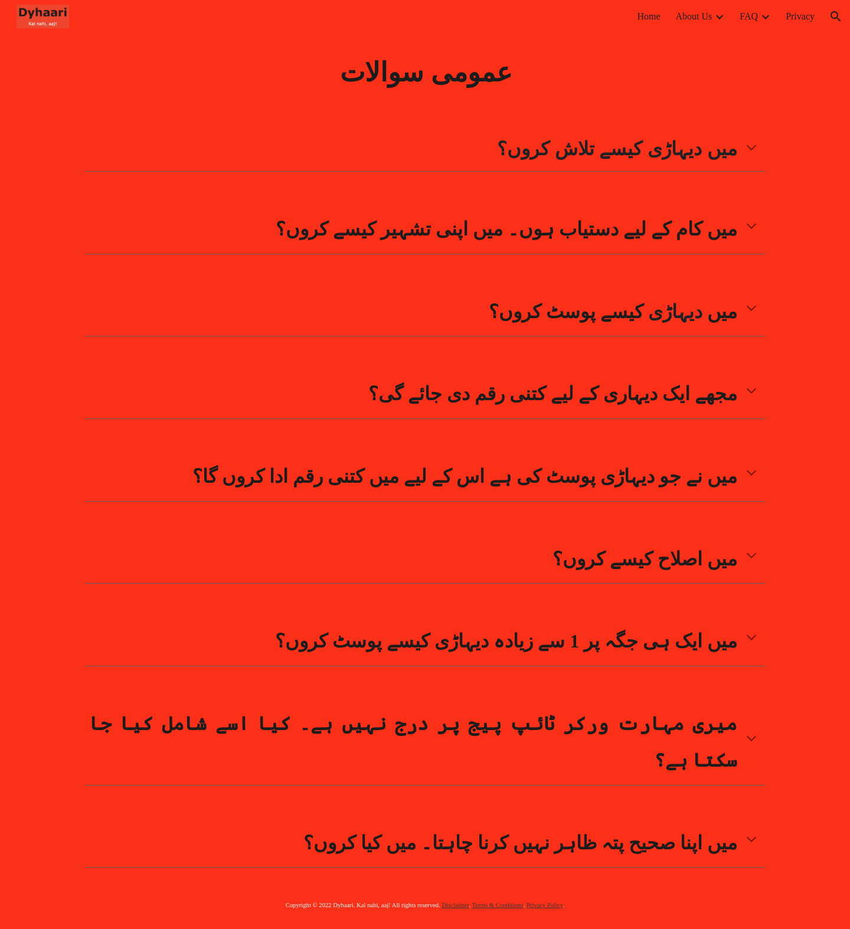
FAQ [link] (749, 16)
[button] (836, 16)
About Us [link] (694, 16)
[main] (425, 72)
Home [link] (648, 16)
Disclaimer (455, 905)
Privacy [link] (800, 16)
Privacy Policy (545, 905)
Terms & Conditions (498, 905)
